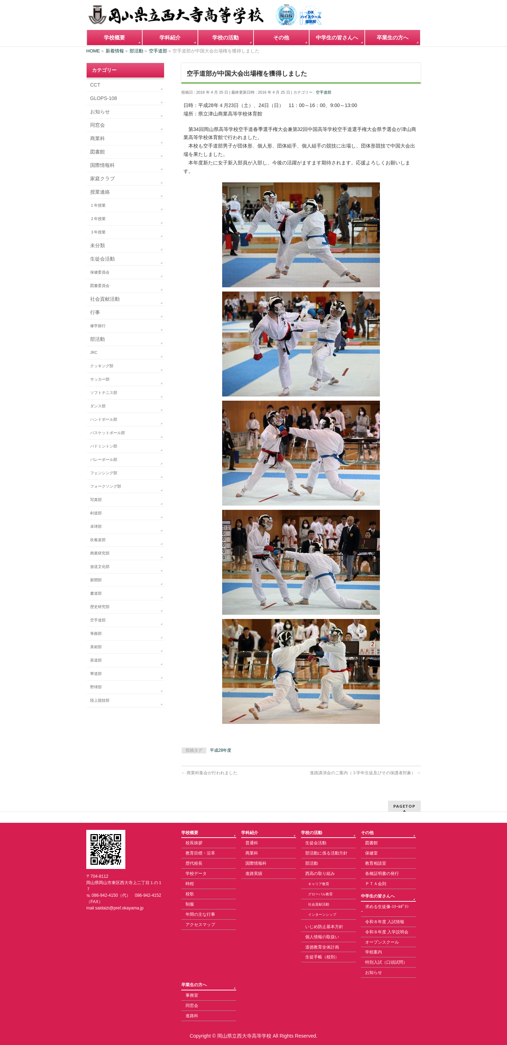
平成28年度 (220, 750)
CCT (95, 85)
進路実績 (253, 873)
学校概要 (189, 832)
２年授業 (98, 219)
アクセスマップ (200, 924)
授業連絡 (100, 192)
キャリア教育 (318, 884)
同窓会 (97, 125)
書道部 (96, 593)
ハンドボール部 (103, 419)
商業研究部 (99, 553)
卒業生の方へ (194, 984)
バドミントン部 (103, 446)
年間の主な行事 (200, 914)
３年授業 (98, 232)
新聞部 (96, 580)
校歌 (190, 893)
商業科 (97, 138)
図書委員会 (99, 285)
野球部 (96, 687)
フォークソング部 (105, 486)
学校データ (196, 873)
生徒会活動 (102, 259)
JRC (93, 352)
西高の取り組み (320, 873)
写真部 (96, 500)
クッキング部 (101, 366)
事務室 (192, 995)
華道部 (96, 673)
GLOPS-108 (103, 98)
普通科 (251, 842)
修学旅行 (98, 326)
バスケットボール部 (107, 433)
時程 (190, 883)
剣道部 (96, 513)
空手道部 (323, 92)
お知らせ (100, 111)
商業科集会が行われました (209, 772)
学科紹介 (249, 832)
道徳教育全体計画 (322, 947)
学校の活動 (311, 832)
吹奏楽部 (98, 540)
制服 (190, 904)
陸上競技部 (99, 700)
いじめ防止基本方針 (324, 926)
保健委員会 (99, 272)
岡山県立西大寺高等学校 (244, 1036)
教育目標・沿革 (200, 853)
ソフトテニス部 (103, 392)
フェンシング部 (103, 473)
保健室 (371, 853)
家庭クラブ (102, 178)
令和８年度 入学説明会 (386, 932)
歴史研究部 (99, 607)
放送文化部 (99, 566)
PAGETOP (404, 806)
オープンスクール (382, 942)
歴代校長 (194, 863)
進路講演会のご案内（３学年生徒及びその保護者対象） (365, 772)
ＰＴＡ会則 (375, 883)
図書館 (97, 152)
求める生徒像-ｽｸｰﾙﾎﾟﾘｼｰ (385, 909)
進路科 (192, 1015)
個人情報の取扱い (322, 936)
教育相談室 (375, 863)
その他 (367, 832)
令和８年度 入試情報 (384, 921)
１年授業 (98, 205)
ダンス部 (98, 406)
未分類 (97, 245)
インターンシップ (322, 914)
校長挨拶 (194, 842)
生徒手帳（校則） (322, 957)
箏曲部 (96, 633)
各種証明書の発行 (382, 873)
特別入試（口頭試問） (386, 962)
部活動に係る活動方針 (326, 853)
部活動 (97, 339)
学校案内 (373, 952)
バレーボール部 (103, 459)
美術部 (96, 647)
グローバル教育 (320, 894)
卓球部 (96, 526)
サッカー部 (99, 379)
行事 (95, 312)
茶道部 (96, 660)
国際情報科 (102, 165)
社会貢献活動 (105, 299)
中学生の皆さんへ (378, 896)
